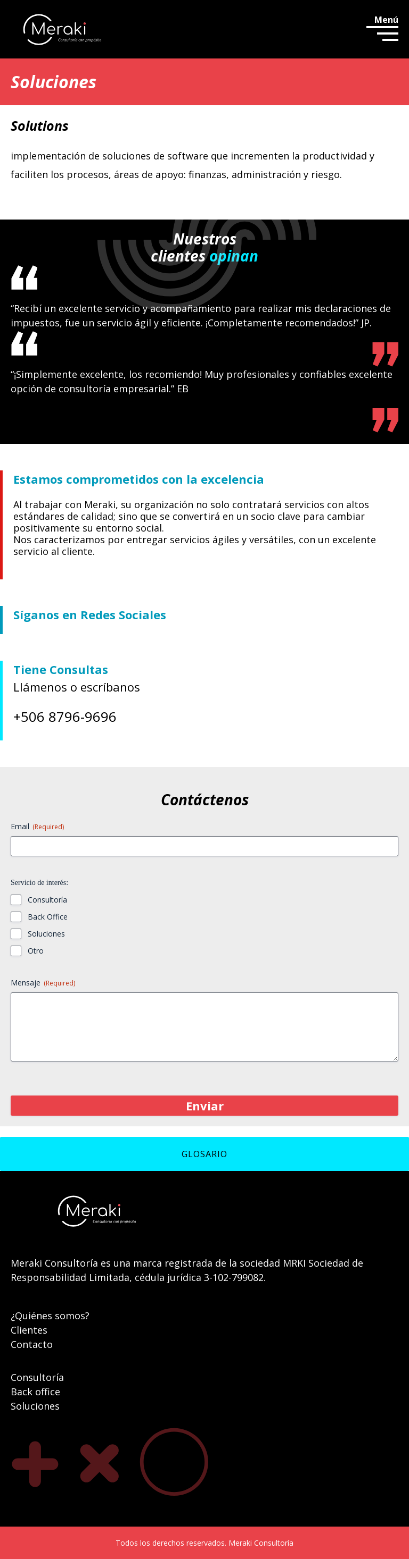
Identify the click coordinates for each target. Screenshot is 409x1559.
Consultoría (47, 900)
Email (37, 826)
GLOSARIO (204, 1154)
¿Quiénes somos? (50, 1315)
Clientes (29, 1330)
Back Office (48, 917)
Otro (36, 951)
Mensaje (43, 982)
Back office (35, 1391)
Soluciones (46, 934)
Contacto (32, 1344)
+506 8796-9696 (65, 716)
